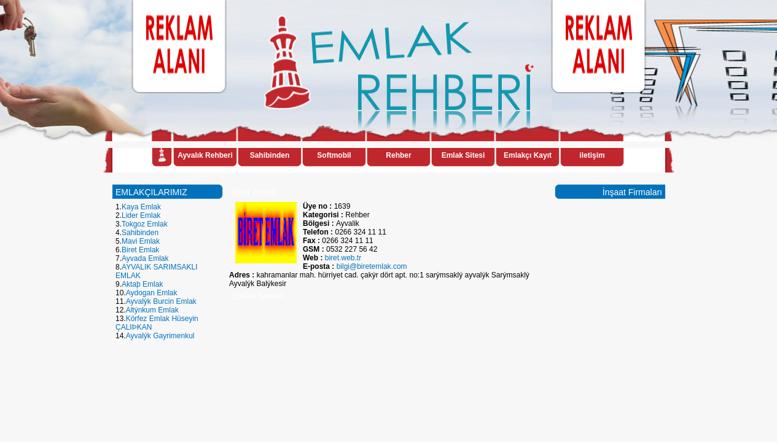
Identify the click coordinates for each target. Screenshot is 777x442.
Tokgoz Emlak (145, 224)
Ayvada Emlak (145, 258)
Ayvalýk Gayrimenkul (160, 336)
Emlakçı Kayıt (528, 155)
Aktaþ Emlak (142, 284)
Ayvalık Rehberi (205, 155)
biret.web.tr (343, 258)
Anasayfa (162, 156)
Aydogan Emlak (152, 293)
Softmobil (334, 155)
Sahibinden (270, 155)
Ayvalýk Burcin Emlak (161, 301)
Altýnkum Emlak (152, 310)
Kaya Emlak (141, 207)
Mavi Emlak (141, 241)
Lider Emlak (141, 215)
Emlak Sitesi (463, 155)
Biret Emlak (140, 250)
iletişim (591, 155)
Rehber (398, 155)
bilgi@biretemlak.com (372, 266)
